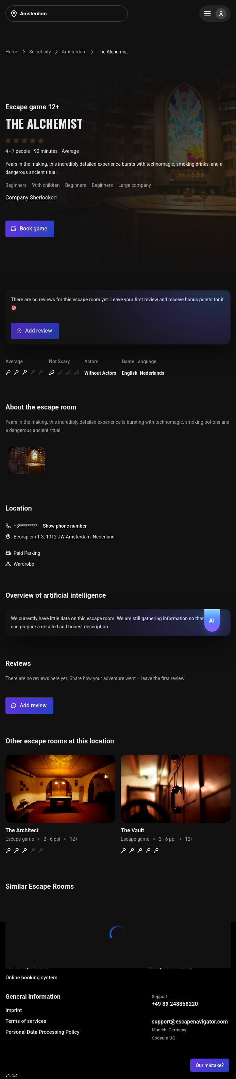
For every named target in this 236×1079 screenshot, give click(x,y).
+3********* (25, 526)
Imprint (13, 1010)
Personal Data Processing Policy (42, 1032)
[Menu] (215, 13)
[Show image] (26, 461)
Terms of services (25, 1021)
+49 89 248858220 (175, 1004)
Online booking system (31, 978)
